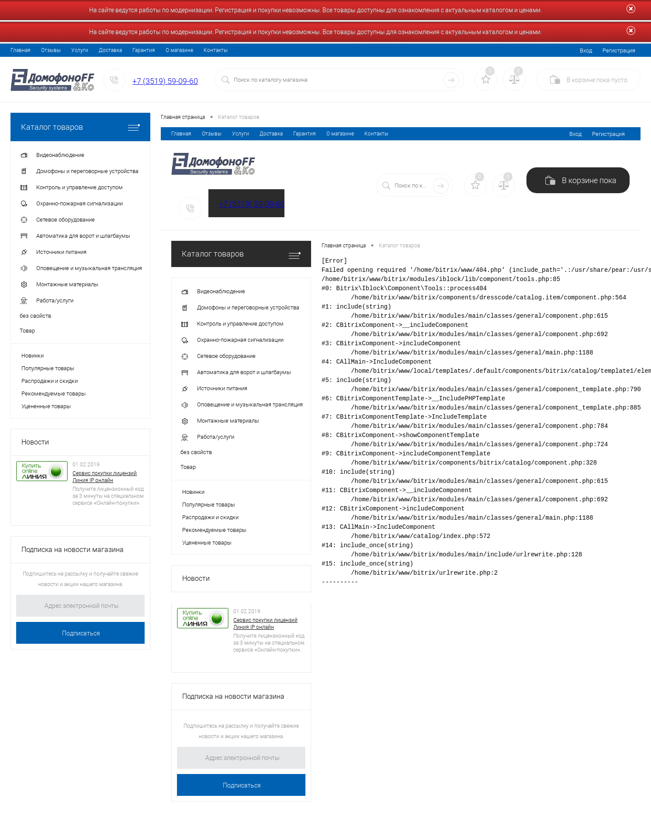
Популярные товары (47, 368)
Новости (35, 442)
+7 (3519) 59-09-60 (165, 81)
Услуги (79, 50)
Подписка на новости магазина (72, 549)
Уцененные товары (46, 406)
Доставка (110, 50)
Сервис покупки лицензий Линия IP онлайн (105, 476)
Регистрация (619, 50)
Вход (586, 50)
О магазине (179, 50)
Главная (20, 50)
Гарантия (143, 50)
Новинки (32, 355)
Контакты (216, 50)
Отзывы (51, 50)
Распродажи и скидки (49, 381)
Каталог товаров (80, 127)
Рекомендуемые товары (53, 393)
